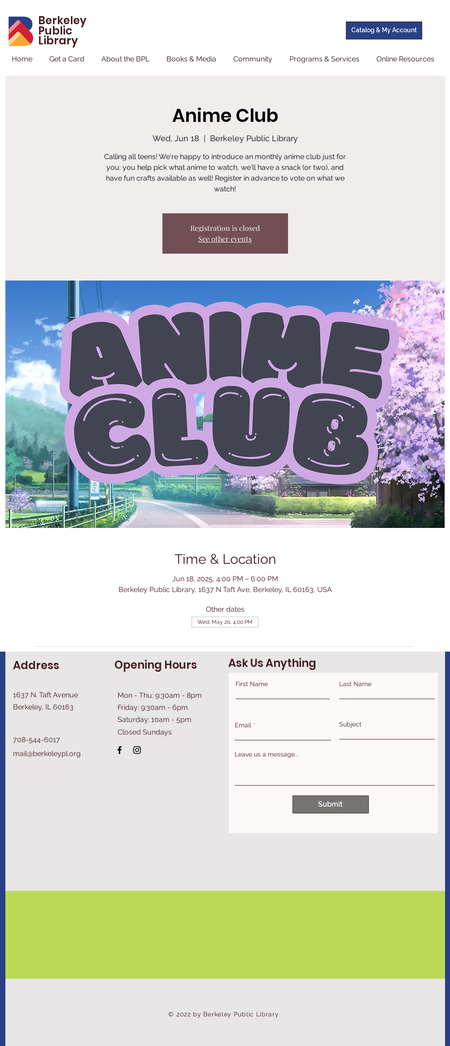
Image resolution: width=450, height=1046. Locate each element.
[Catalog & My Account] (384, 30)
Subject (350, 724)
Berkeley (62, 20)
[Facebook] (119, 750)
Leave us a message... (267, 754)
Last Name (355, 684)
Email (243, 725)
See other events (225, 238)
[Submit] (331, 804)
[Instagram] (137, 750)
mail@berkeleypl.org (47, 753)
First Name (252, 684)
